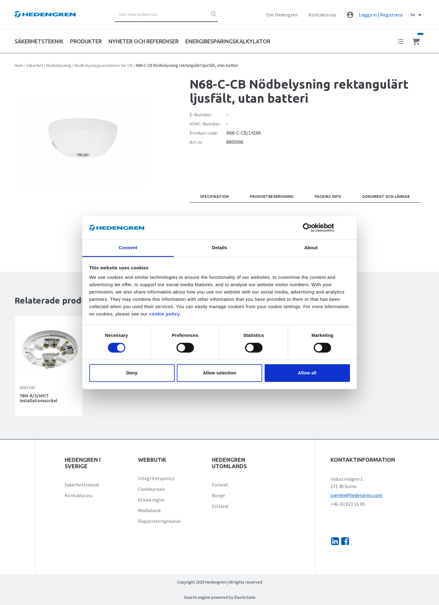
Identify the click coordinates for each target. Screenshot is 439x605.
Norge (218, 495)
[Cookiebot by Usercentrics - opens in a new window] (312, 227)
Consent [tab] (128, 247)
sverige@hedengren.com (356, 495)
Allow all (307, 373)
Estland (220, 506)
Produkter (86, 41)
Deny (131, 373)
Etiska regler (151, 500)
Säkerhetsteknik (82, 485)
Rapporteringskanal (159, 521)
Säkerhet (34, 65)
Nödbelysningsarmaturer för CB (103, 65)
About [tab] (311, 247)
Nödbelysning (58, 65)
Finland (219, 485)
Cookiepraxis (151, 489)
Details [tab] (219, 247)
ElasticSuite (244, 597)
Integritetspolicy (156, 478)
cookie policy (164, 314)
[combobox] (166, 14)
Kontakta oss (323, 15)
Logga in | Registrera (380, 15)
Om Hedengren (282, 15)
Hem (19, 65)
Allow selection (219, 373)
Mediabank (149, 510)
